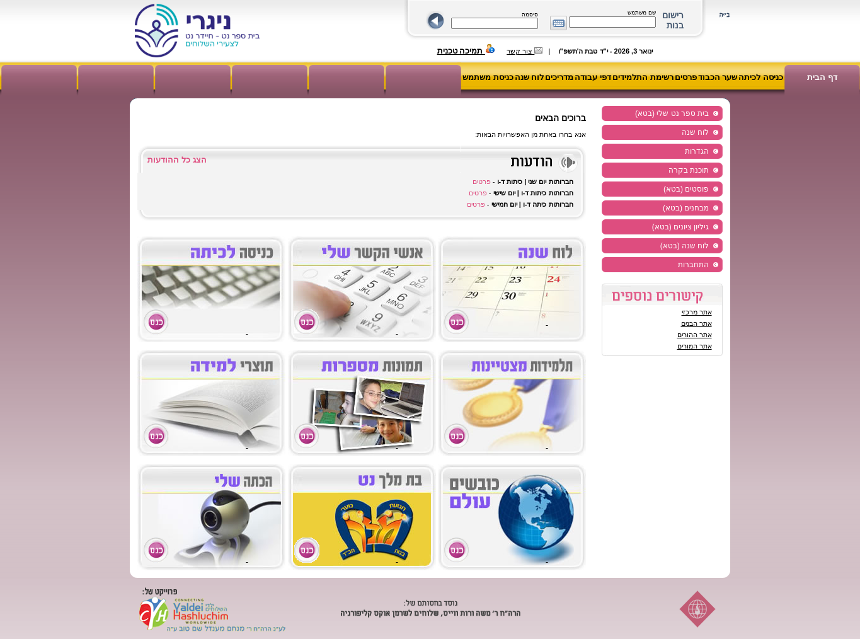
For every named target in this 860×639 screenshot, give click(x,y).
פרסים (686, 77)
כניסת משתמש (487, 77)
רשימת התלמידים (643, 77)
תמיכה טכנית (466, 50)
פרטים (482, 181)
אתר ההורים (694, 334)
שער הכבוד (718, 77)
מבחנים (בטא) (686, 208)
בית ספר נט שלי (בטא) (672, 113)
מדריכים (559, 77)
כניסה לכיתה (760, 77)
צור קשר (524, 51)
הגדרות (697, 151)
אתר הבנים (696, 323)
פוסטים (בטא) (686, 189)
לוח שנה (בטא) (684, 245)
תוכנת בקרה (688, 170)
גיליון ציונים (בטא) (680, 226)
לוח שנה (529, 77)
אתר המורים (694, 346)
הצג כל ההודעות (176, 159)
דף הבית (822, 77)
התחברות (693, 264)
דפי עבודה (593, 77)
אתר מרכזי (697, 312)
